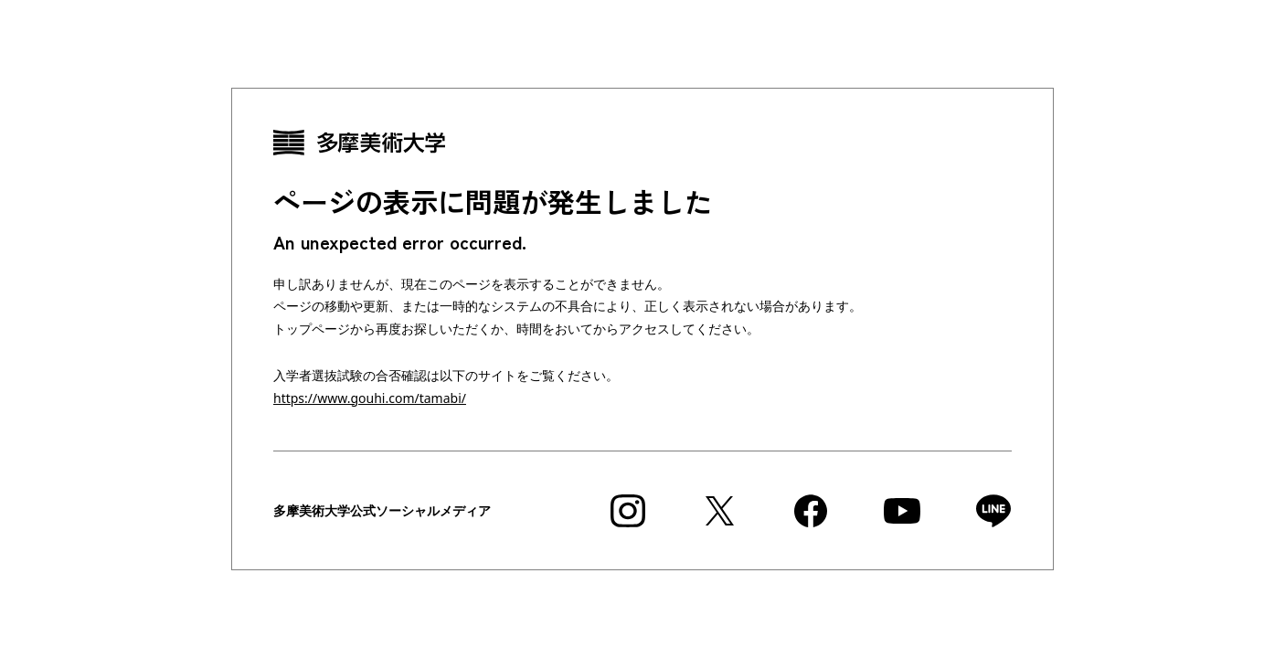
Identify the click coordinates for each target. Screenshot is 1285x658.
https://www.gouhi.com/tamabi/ (369, 398)
